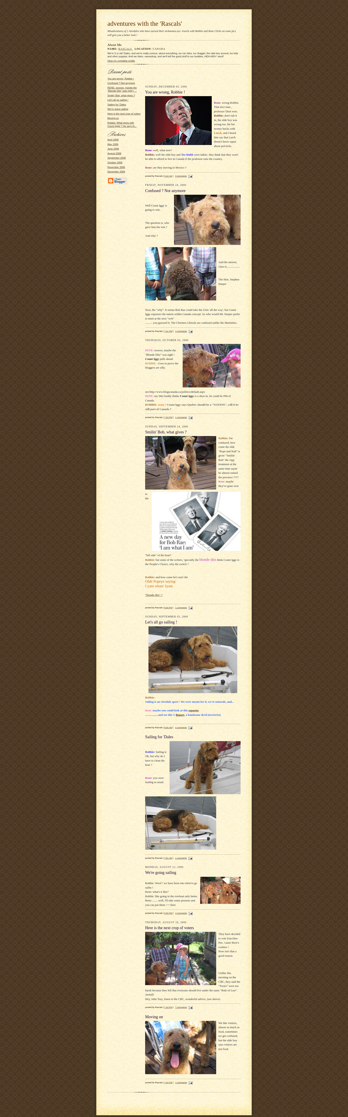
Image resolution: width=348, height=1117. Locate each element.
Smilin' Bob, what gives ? (121, 95)
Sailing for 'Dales (116, 104)
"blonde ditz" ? (153, 595)
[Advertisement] (193, 75)
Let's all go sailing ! (117, 100)
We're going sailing (117, 109)
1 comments (181, 417)
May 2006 (112, 144)
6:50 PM (168, 913)
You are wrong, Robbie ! (120, 78)
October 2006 (115, 162)
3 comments (181, 176)
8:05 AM (168, 727)
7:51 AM (168, 858)
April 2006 (113, 139)
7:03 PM (168, 417)
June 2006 (113, 148)
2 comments (181, 331)
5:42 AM (168, 176)
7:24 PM (168, 1007)
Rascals (126, 49)
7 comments (181, 1007)
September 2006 (116, 158)
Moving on (113, 118)
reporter (193, 710)
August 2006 (114, 153)
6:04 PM (168, 607)
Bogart (180, 714)
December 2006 (116, 171)
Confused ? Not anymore (121, 83)
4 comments (181, 727)
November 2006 (116, 167)
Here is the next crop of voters (123, 113)
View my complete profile (121, 61)
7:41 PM (168, 331)
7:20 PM (168, 1082)
